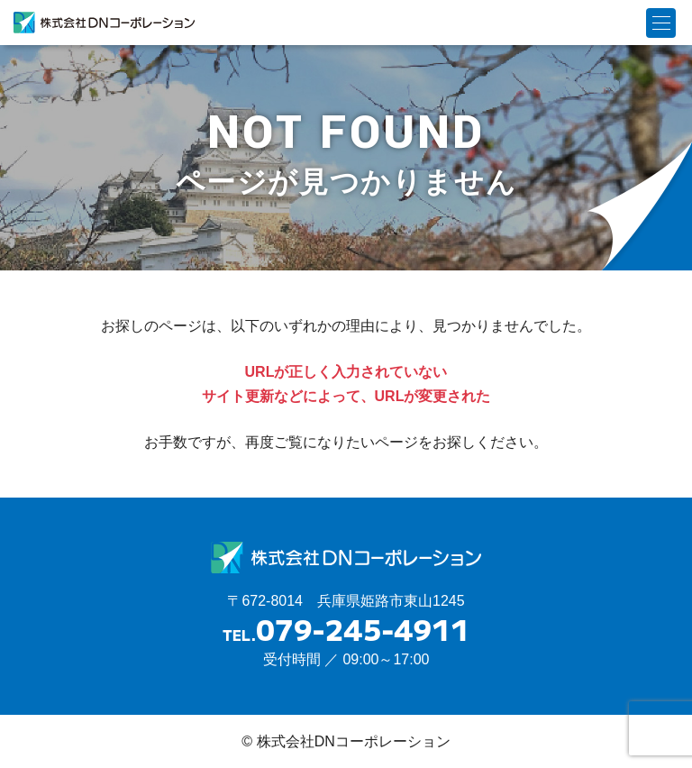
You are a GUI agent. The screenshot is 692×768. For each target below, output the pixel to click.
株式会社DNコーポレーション (104, 23)
